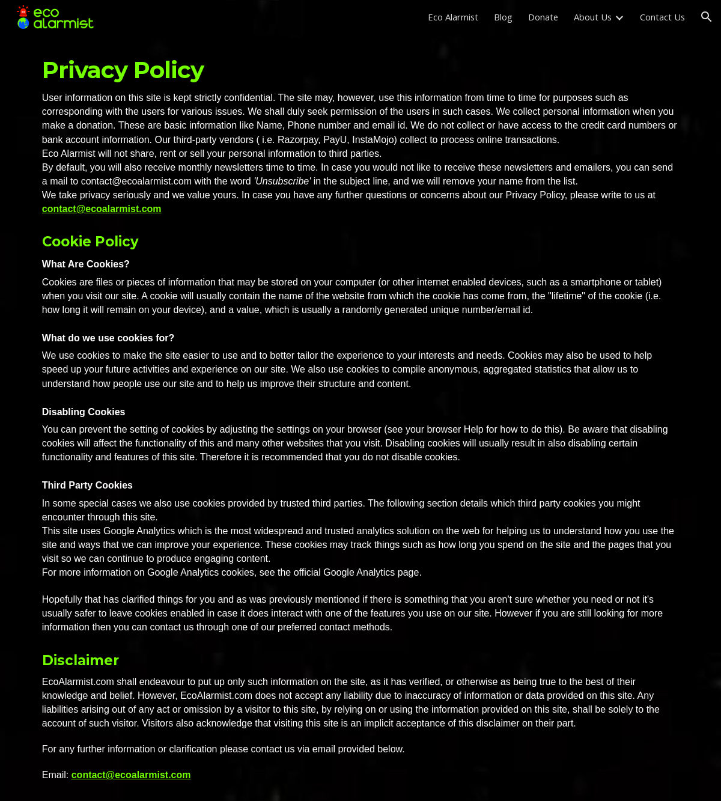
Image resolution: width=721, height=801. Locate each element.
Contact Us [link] (662, 17)
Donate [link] (543, 17)
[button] (706, 16)
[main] (360, 417)
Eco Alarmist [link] (453, 17)
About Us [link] (593, 17)
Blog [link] (503, 17)
